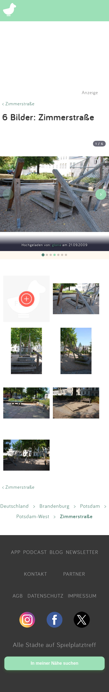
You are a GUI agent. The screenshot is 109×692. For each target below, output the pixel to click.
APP (15, 552)
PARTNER (74, 574)
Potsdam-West (32, 516)
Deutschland (14, 506)
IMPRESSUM (82, 595)
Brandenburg (54, 506)
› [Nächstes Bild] (101, 194)
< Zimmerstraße (18, 103)
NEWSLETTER (82, 552)
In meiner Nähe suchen (54, 663)
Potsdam (90, 506)
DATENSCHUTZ (45, 595)
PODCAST (35, 552)
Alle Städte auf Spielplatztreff (54, 644)
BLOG (56, 552)
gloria (57, 245)
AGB (18, 595)
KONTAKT (35, 574)
